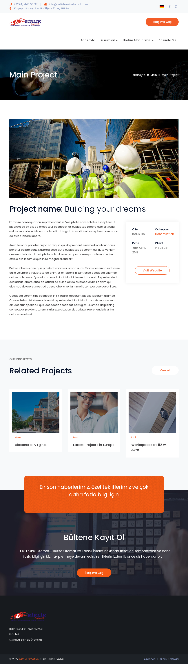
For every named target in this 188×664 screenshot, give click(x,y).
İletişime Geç (162, 22)
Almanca (150, 659)
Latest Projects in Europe (94, 444)
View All (165, 370)
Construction (164, 234)
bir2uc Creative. (29, 659)
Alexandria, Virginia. (31, 444)
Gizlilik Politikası (169, 659)
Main (154, 75)
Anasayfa (138, 75)
